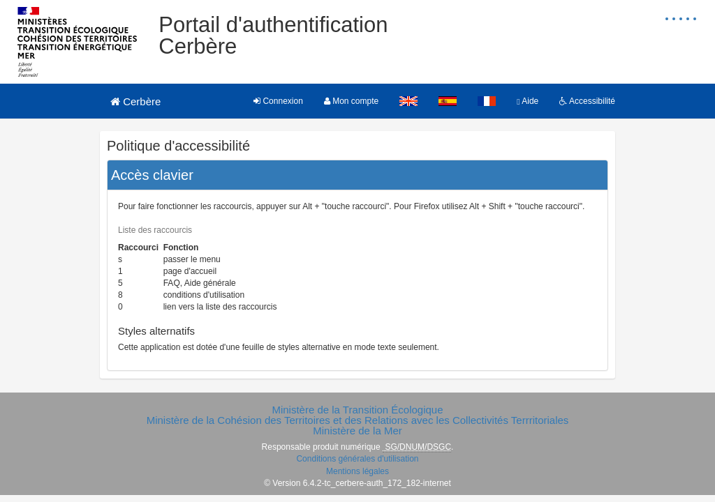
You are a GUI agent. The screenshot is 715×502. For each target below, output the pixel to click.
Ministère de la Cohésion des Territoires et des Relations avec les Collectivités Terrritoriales (358, 420)
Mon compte (351, 101)
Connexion (278, 101)
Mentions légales (357, 471)
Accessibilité (587, 101)
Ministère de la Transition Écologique (357, 410)
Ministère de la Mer (357, 430)
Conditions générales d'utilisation (357, 459)
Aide (527, 101)
